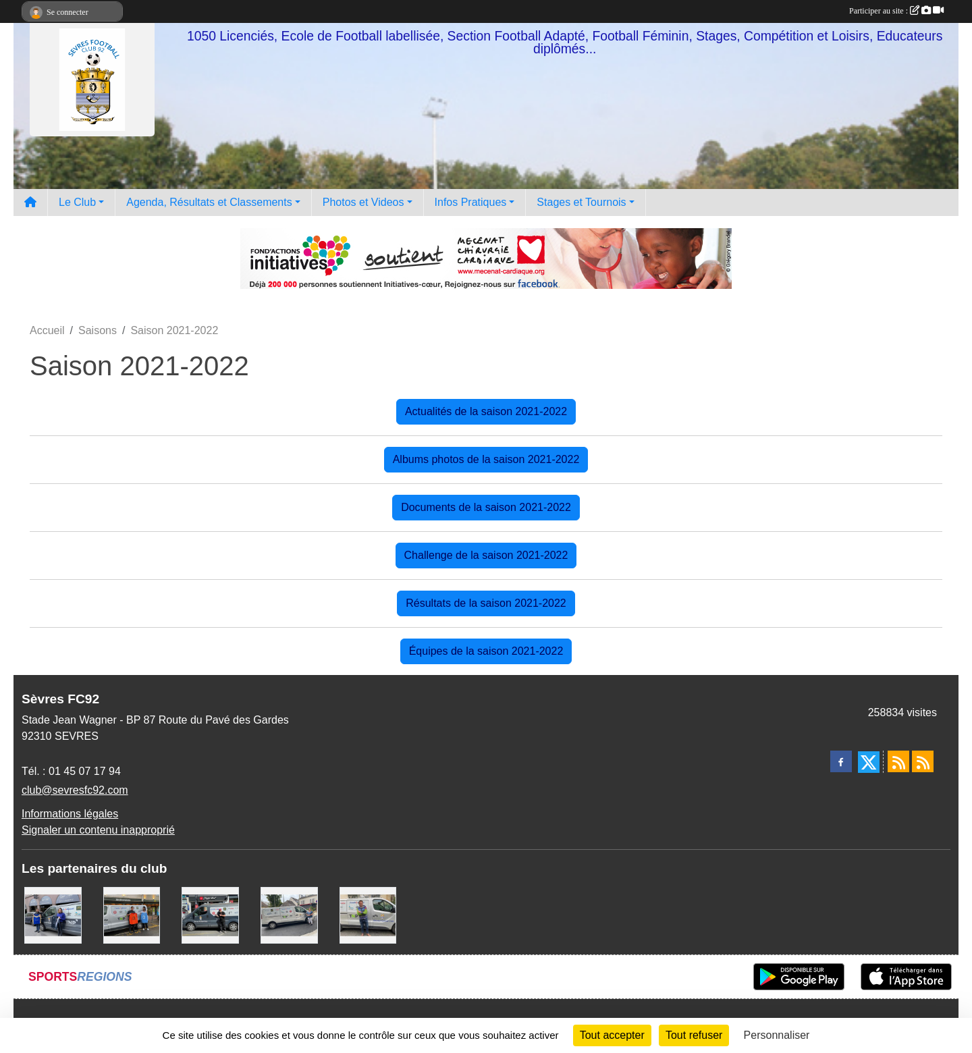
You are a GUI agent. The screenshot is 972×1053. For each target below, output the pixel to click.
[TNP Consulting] (368, 914)
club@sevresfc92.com (75, 790)
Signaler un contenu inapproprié (98, 830)
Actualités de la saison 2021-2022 (486, 411)
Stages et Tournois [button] (581, 202)
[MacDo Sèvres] (132, 914)
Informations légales (70, 813)
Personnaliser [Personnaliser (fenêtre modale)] (777, 1035)
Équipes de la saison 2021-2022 (486, 651)
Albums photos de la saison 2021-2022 (486, 459)
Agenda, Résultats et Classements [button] (209, 202)
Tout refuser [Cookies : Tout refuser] (694, 1035)
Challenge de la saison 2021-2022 (486, 555)
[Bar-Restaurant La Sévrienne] (289, 914)
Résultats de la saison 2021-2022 (486, 603)
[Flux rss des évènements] (923, 761)
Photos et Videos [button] (363, 202)
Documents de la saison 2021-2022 (486, 507)
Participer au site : (896, 11)
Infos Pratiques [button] (471, 202)
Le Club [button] (77, 202)
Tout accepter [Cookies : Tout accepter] (612, 1035)
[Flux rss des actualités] (898, 761)
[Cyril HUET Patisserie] (53, 914)
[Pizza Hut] (210, 914)
